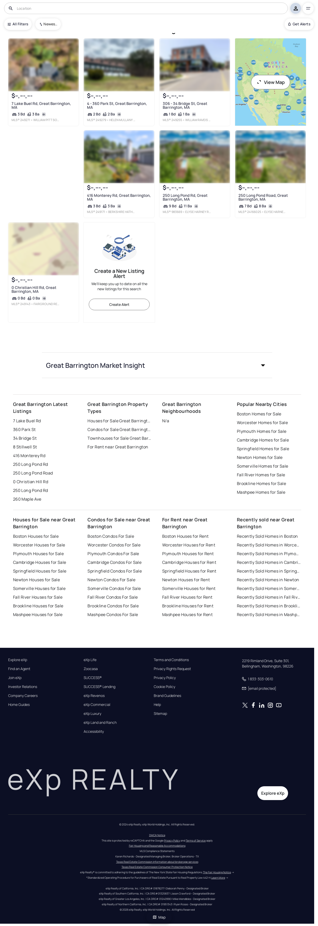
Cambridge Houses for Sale (39, 562)
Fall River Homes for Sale (261, 475)
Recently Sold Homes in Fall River (269, 597)
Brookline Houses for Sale (38, 606)
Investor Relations (22, 686)
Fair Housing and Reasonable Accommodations (157, 845)
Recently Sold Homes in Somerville (269, 588)
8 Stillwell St (25, 447)
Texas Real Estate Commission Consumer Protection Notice (157, 867)
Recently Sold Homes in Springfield (269, 571)
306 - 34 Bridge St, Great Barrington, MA (185, 105)
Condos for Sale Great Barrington (119, 429)
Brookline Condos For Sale (113, 606)
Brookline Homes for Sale (261, 483)
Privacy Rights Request (172, 669)
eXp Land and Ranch (100, 722)
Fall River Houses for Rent (187, 597)
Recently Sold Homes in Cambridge (269, 562)
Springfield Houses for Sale (40, 571)
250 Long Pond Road (33, 473)
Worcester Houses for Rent (188, 545)
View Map (270, 82)
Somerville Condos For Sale (114, 588)
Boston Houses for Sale (36, 536)
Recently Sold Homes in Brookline (269, 606)
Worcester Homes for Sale (262, 422)
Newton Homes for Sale (260, 457)
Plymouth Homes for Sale (262, 431)
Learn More (218, 877)
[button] (157, 365)
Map (159, 917)
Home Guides (19, 704)
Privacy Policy (165, 678)
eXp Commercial (97, 704)
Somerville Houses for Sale (39, 588)
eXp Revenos (94, 695)
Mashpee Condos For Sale (112, 614)
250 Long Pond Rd (30, 464)
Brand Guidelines (167, 695)
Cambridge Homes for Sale (263, 440)
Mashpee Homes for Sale (261, 492)
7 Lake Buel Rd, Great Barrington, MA (41, 105)
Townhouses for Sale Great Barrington (119, 438)
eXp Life (90, 660)
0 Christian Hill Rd (30, 481)
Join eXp (14, 678)
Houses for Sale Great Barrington (119, 421)
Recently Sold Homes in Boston (267, 536)
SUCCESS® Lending (99, 686)
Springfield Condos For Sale (114, 571)
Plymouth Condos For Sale (113, 553)
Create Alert (119, 304)
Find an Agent (19, 669)
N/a (165, 421)
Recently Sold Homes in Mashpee (269, 614)
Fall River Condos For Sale (112, 597)
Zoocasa (91, 669)
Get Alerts (299, 23)
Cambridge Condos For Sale (114, 562)
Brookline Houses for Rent (187, 606)
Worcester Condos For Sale (113, 545)
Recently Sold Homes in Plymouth (269, 553)
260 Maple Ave (27, 499)
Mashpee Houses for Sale (38, 614)
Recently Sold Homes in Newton (268, 580)
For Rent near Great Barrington (117, 447)
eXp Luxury (92, 713)
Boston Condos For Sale (110, 536)
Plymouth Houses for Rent (188, 553)
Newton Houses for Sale (36, 580)
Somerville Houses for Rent (188, 588)
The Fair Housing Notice (217, 872)
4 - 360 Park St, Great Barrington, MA (117, 105)
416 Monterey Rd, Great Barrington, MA (119, 197)
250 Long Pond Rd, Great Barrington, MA (185, 197)
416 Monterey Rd (29, 455)
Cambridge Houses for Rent (189, 562)
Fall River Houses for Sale (37, 597)
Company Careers (23, 695)
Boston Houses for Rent (185, 536)
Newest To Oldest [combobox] (50, 23)
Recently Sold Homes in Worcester (269, 545)
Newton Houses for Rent (186, 580)
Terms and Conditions (171, 660)
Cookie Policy (164, 686)
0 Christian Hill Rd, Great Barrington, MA (33, 289)
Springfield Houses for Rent (189, 571)
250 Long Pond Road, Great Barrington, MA (263, 197)
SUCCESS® (93, 678)
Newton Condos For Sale (111, 580)
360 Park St (24, 429)
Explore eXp (17, 660)
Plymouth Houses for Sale (38, 553)
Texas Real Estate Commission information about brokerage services (157, 862)
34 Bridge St (25, 438)
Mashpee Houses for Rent (187, 614)
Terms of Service (196, 840)
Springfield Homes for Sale (263, 448)
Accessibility (94, 731)
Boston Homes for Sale (259, 414)
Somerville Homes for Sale (262, 466)
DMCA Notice (157, 835)
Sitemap (160, 713)
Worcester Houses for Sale (39, 545)
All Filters (18, 23)
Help (157, 704)
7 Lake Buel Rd (27, 421)
